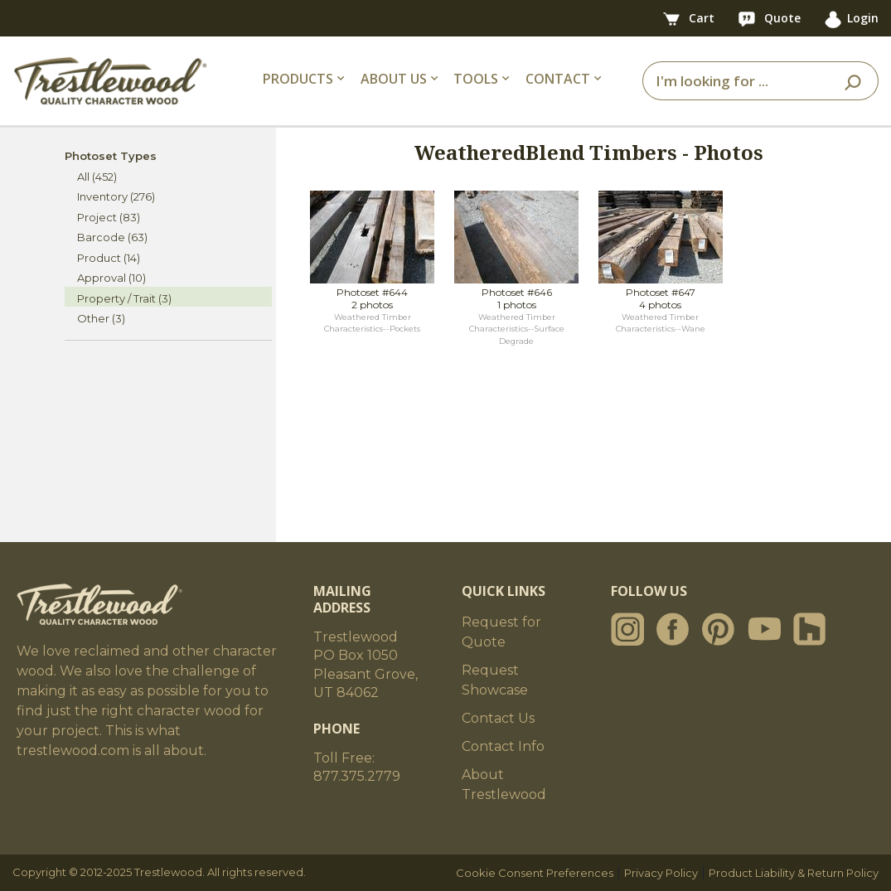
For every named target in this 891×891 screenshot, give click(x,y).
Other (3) (101, 318)
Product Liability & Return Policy (794, 872)
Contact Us (498, 718)
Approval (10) (111, 277)
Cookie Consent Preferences (534, 872)
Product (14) (108, 257)
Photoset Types (111, 155)
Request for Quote (501, 632)
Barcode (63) (112, 237)
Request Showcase (495, 680)
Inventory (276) (116, 196)
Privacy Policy (661, 872)
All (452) (97, 176)
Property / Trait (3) (124, 298)
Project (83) (108, 217)
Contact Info (503, 746)
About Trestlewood (504, 784)
